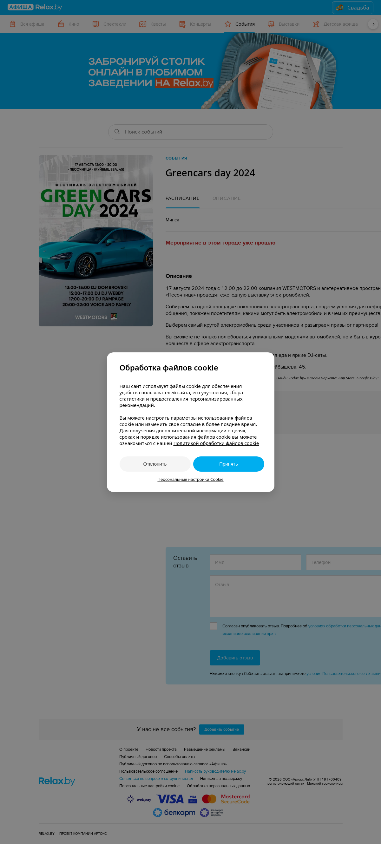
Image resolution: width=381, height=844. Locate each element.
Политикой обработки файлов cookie (216, 443)
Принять (228, 464)
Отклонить (155, 464)
